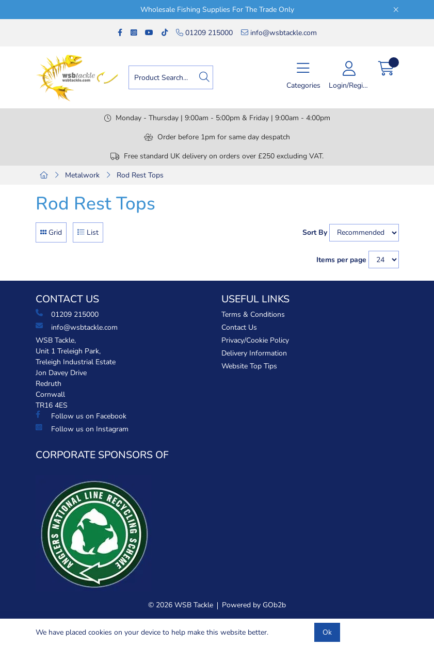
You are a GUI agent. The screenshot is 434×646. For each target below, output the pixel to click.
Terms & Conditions (253, 314)
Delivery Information (254, 353)
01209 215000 (204, 33)
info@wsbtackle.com (279, 33)
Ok (327, 632)
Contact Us (239, 327)
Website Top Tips (249, 366)
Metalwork (82, 175)
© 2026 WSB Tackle (180, 605)
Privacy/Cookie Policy (255, 340)
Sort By (314, 232)
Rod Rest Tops (140, 175)
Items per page (341, 260)
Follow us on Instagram (82, 429)
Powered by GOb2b (254, 605)
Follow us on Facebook (81, 416)
